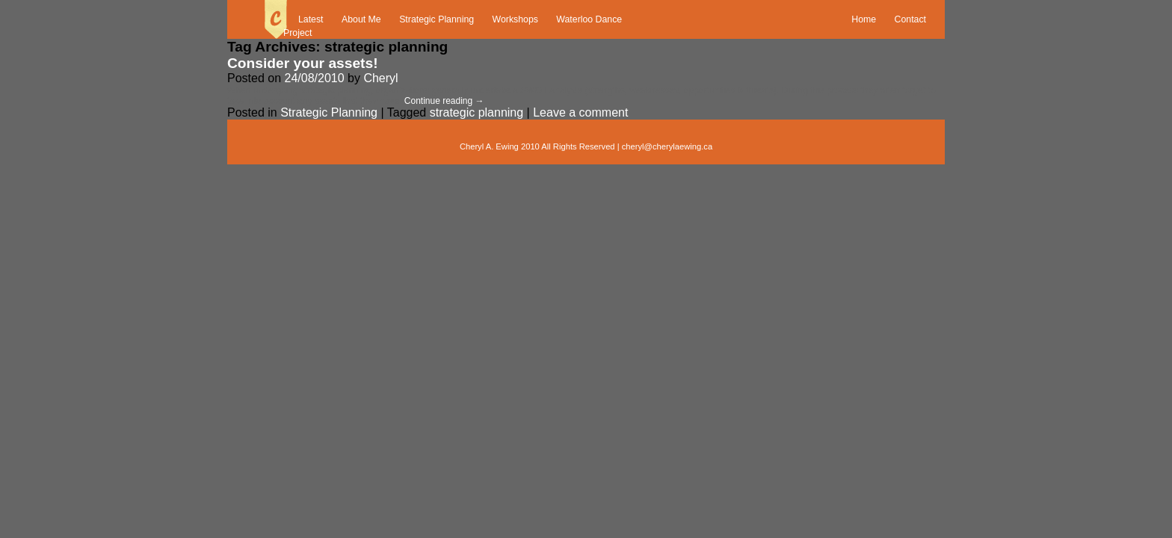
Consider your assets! (302, 63)
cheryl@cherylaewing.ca (667, 146)
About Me (361, 19)
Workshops (515, 19)
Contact (910, 19)
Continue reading (444, 101)
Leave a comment (580, 112)
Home (863, 19)
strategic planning (476, 112)
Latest (311, 19)
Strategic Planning (436, 19)
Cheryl (380, 78)
